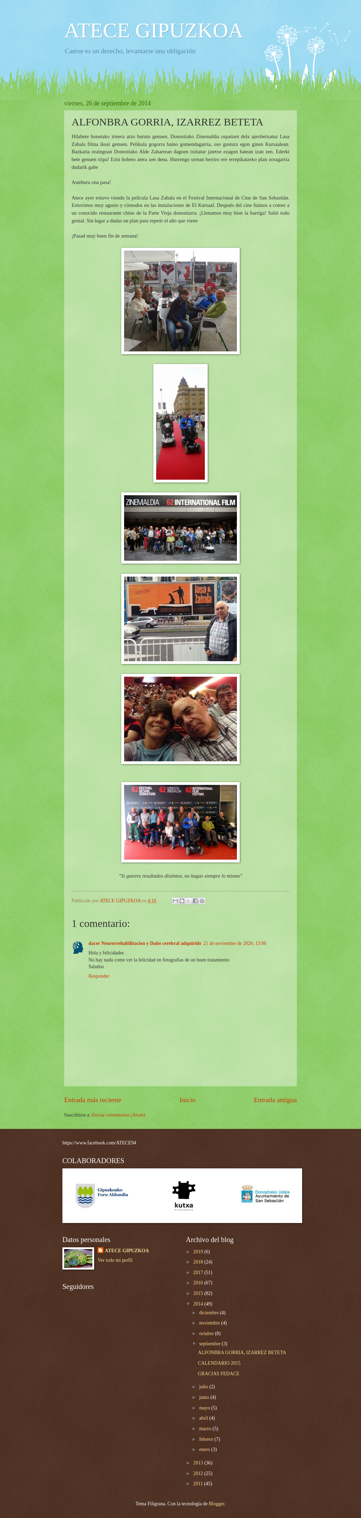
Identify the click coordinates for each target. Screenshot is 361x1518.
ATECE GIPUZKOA (153, 30)
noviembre (210, 1323)
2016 (198, 1282)
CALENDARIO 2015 (219, 1363)
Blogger (216, 1503)
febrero (206, 1439)
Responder (98, 976)
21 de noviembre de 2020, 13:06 (235, 943)
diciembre (209, 1312)
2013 (198, 1462)
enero (205, 1449)
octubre (207, 1333)
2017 (198, 1272)
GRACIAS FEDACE (218, 1373)
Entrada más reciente (92, 1100)
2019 (198, 1251)
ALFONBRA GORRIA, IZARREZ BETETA (242, 1352)
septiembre (210, 1343)
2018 (198, 1262)
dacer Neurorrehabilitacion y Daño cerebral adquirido (144, 943)
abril (204, 1418)
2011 (198, 1483)
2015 (198, 1293)
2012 (198, 1473)
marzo (206, 1428)
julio (204, 1386)
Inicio (188, 1100)
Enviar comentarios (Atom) (118, 1115)
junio (204, 1397)
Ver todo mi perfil (115, 1260)
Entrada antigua (275, 1100)
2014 (198, 1304)
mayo (205, 1408)
